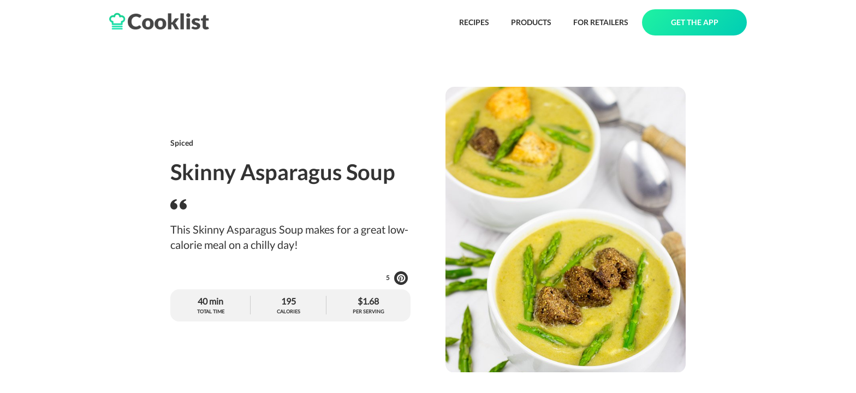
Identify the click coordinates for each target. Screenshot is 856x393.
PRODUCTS (531, 22)
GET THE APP (694, 22)
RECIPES (474, 22)
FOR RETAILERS (600, 22)
